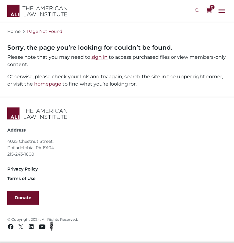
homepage (47, 84)
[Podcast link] (51, 227)
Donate (23, 197)
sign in (99, 57)
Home (13, 31)
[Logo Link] (37, 11)
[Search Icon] (198, 10)
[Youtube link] (42, 228)
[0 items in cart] (209, 11)
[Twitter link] (20, 227)
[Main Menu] (222, 11)
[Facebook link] (10, 227)
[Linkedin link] (31, 228)
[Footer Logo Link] (117, 113)
